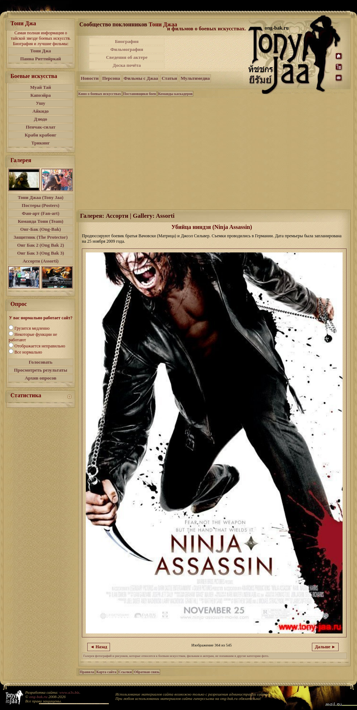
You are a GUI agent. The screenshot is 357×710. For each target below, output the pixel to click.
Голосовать (41, 362)
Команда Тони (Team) (40, 221)
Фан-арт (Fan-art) (41, 213)
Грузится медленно (31, 328)
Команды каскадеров (175, 94)
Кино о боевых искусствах (99, 94)
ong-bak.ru (38, 696)
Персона (111, 78)
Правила (87, 672)
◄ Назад (98, 646)
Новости (89, 78)
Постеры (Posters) (40, 205)
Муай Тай (40, 87)
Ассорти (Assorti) (41, 261)
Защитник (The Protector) (41, 237)
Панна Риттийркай (40, 58)
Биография (127, 41)
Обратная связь (146, 672)
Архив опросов (41, 378)
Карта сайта (106, 672)
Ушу (40, 103)
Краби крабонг (41, 135)
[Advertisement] (207, 53)
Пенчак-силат (40, 127)
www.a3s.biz (69, 692)
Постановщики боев (139, 94)
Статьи (169, 78)
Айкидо (40, 111)
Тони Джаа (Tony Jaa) (40, 197)
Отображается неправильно (39, 345)
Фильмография (126, 49)
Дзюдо (40, 119)
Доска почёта (127, 65)
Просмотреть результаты (40, 370)
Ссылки (125, 672)
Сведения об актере (126, 57)
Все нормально (28, 352)
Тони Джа (40, 50)
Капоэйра (40, 95)
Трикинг (40, 143)
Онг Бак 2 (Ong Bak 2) (40, 245)
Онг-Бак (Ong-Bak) (40, 229)
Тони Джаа (163, 24)
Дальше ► (325, 646)
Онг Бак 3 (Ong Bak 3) (40, 253)
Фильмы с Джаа (141, 78)
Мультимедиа (195, 78)
